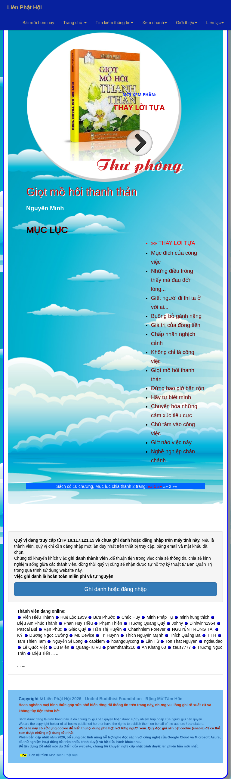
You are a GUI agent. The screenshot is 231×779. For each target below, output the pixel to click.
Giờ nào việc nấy (171, 442)
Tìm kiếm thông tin (114, 22)
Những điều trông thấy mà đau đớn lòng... (172, 280)
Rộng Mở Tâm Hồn (163, 698)
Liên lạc (215, 22)
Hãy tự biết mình (171, 397)
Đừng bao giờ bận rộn (177, 388)
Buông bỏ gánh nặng (176, 316)
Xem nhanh (154, 22)
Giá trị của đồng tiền (175, 325)
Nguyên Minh (45, 208)
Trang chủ (75, 22)
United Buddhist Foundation (113, 698)
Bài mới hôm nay (38, 22)
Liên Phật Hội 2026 (63, 698)
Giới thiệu (186, 22)
